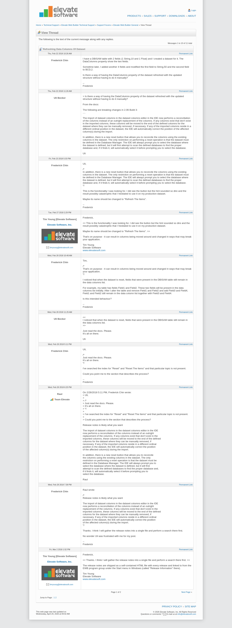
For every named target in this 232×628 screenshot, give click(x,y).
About (192, 16)
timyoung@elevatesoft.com (61, 247)
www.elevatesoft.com (94, 250)
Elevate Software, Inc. (59, 224)
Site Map (190, 606)
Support (160, 16)
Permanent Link (186, 53)
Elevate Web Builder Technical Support (78, 25)
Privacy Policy (172, 606)
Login (193, 10)
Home (38, 25)
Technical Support (51, 25)
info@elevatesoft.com (186, 614)
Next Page (185, 592)
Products (134, 16)
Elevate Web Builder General (125, 25)
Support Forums (104, 25)
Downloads (177, 16)
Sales (148, 16)
